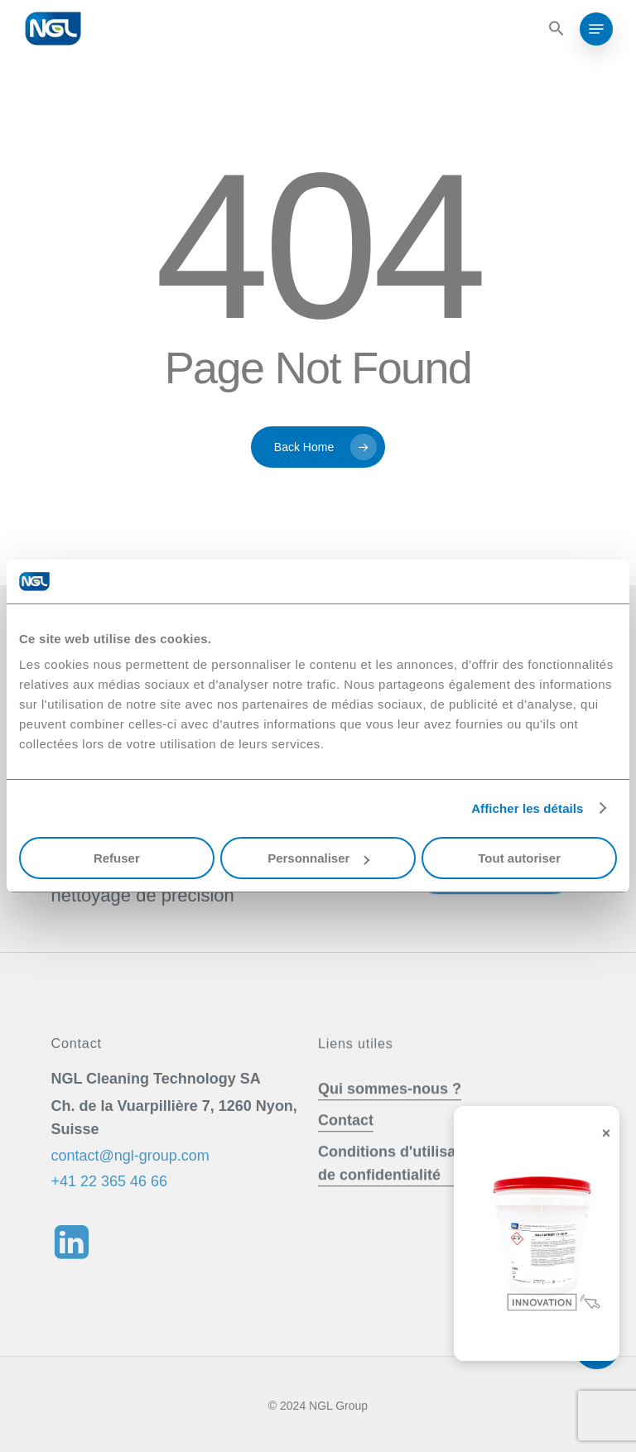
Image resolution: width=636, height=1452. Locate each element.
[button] (554, 29)
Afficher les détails (527, 808)
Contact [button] (345, 1151)
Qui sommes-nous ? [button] (389, 1120)
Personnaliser (318, 858)
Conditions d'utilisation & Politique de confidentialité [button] (441, 1194)
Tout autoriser (519, 858)
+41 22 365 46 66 (109, 1212)
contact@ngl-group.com (130, 1187)
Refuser (117, 858)
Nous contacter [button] (480, 900)
